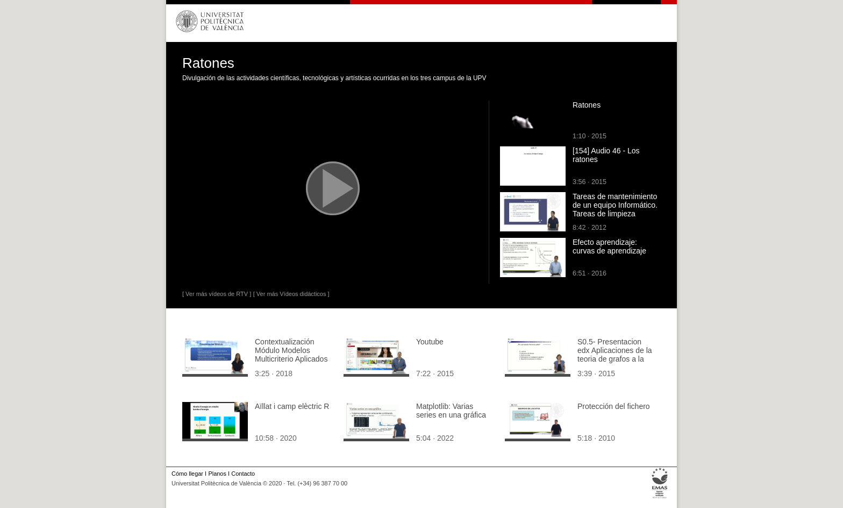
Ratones (587, 105)
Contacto (243, 473)
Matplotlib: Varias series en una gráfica (451, 410)
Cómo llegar (187, 473)
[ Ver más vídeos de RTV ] (216, 294)
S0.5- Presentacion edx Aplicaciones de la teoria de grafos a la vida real (614, 354)
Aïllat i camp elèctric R (292, 406)
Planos (217, 473)
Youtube (430, 341)
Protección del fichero (613, 406)
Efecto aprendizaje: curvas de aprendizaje (609, 246)
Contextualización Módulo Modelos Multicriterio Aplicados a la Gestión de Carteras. (291, 358)
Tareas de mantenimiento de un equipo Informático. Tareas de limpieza (615, 205)
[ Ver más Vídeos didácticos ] (291, 294)
